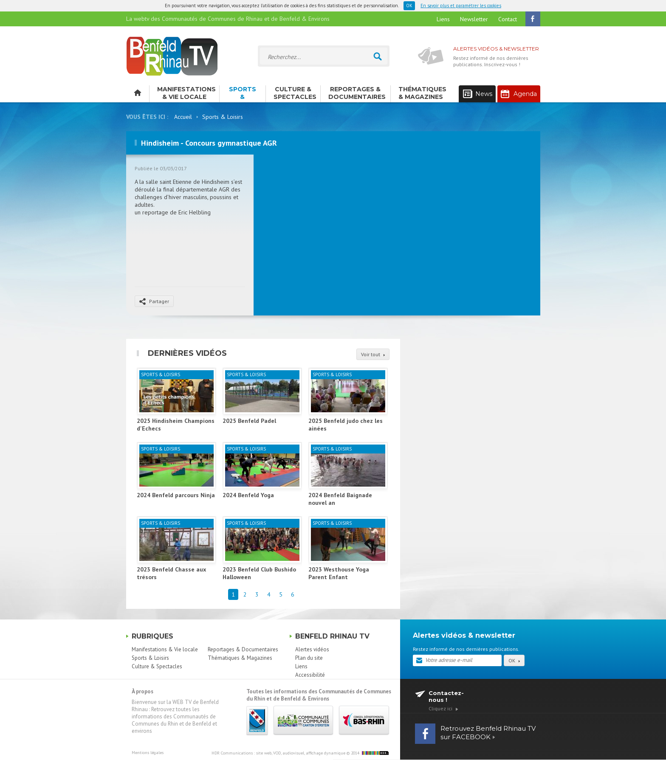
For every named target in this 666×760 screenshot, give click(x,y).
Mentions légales (148, 752)
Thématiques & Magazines (422, 93)
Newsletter (474, 19)
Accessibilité (310, 674)
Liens (443, 19)
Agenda (519, 94)
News (477, 94)
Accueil (183, 117)
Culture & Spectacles (295, 93)
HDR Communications (278, 753)
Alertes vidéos (312, 649)
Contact (507, 19)
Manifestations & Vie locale (186, 93)
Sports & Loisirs (242, 93)
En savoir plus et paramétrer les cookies (460, 5)
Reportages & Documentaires (357, 93)
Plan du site (309, 657)
